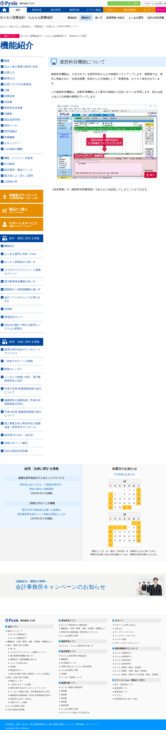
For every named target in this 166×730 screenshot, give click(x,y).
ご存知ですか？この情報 (18, 361)
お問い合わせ (22, 724)
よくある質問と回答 (16, 706)
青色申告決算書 (13, 107)
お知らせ (118, 628)
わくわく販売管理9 (123, 664)
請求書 (64, 698)
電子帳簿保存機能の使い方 (19, 281)
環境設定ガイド (13, 317)
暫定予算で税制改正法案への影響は (41, 510)
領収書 (64, 702)
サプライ (118, 695)
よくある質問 (136, 17)
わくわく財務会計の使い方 (19, 262)
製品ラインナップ (15, 631)
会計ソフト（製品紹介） (20, 26)
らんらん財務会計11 (18, 638)
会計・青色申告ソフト (124, 684)
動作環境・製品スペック (18, 169)
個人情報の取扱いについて (61, 724)
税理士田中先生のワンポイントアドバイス (28, 688)
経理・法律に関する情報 (17, 677)
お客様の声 (10, 181)
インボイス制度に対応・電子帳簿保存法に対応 (30, 692)
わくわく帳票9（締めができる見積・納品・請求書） (137, 674)
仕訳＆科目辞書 (155, 17)
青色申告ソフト (68, 620)
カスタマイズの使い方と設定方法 (75, 712)
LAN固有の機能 (13, 149)
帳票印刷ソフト (68, 683)
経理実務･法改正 (115, 17)
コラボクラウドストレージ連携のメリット (28, 652)
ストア (147, 10)
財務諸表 (9, 96)
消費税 (8, 113)
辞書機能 (9, 137)
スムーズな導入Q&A (18, 663)
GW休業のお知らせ (124, 474)
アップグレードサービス (125, 636)
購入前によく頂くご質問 (18, 175)
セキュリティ (12, 143)
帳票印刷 (74, 10)
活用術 (8, 309)
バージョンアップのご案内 (124, 3)
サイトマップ (92, 724)
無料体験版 (129, 10)
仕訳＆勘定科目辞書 (16, 451)
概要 (7, 60)
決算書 (8, 102)
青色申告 (37, 10)
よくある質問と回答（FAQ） (21, 254)
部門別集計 (10, 131)
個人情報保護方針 (38, 724)
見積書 (64, 691)
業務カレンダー (13, 369)
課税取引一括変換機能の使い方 (22, 289)
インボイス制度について (71, 677)
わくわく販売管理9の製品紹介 (74, 656)
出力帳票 (9, 164)
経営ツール (10, 125)
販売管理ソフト (68, 651)
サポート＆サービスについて (127, 643)
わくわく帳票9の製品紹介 (72, 687)
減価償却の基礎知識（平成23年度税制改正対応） (31, 695)
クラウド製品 (93, 10)
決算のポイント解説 (16, 443)
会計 (18, 10)
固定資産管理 (12, 119)
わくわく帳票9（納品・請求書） (128, 667)
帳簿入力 (9, 78)
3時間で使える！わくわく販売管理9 (76, 666)
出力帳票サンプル (68, 663)
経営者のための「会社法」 (19, 435)
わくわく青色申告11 (123, 660)
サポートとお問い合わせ (125, 625)
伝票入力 (51, 26)
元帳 (7, 90)
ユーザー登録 (120, 639)
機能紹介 (86, 17)
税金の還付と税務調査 (41, 489)
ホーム (3, 26)
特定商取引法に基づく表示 (126, 699)
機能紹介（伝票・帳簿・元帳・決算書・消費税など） (30, 642)
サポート (112, 10)
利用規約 (80, 724)
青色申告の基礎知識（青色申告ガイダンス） (80, 632)
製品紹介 (72, 17)
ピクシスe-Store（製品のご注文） (130, 680)
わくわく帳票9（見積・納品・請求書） (131, 671)
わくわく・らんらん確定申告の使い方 (77, 646)
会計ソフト (13, 626)
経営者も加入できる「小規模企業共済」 (41, 484)
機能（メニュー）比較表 (18, 158)
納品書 (64, 694)
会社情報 (9, 724)
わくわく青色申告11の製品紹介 (74, 625)
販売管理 (56, 10)
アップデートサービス (124, 632)
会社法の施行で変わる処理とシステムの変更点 (30, 674)
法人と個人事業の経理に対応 (21, 66)
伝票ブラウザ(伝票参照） (19, 84)
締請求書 (65, 705)
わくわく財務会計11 (18, 634)
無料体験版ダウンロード (126, 648)
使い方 (98, 17)
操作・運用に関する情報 (17, 645)
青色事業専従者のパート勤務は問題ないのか (41, 514)
